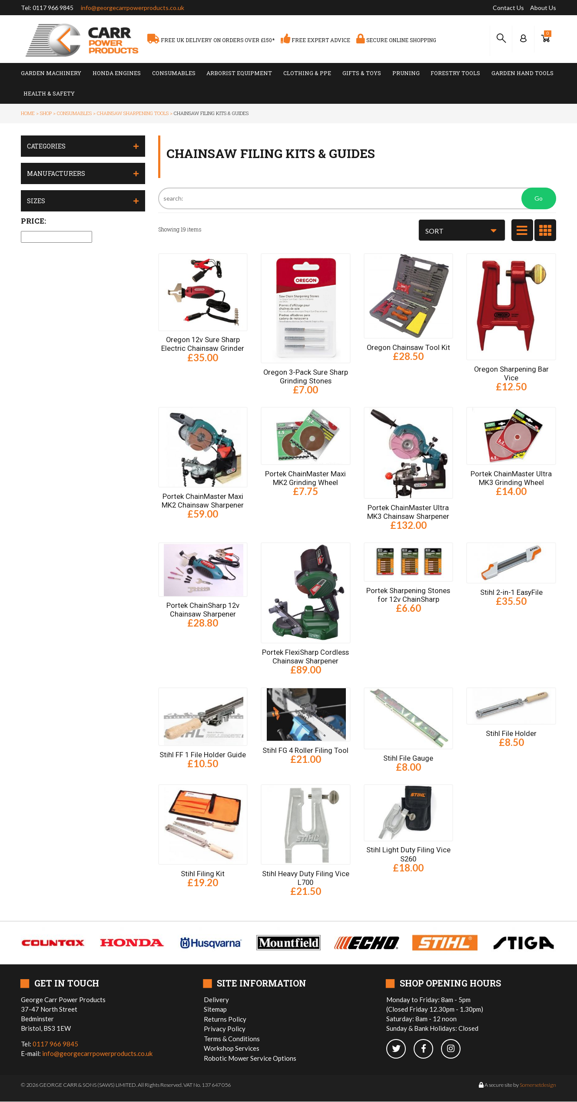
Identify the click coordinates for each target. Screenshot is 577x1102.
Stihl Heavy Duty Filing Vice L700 (305, 878)
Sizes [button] (36, 201)
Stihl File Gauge (408, 758)
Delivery (216, 999)
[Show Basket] (545, 39)
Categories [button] (46, 146)
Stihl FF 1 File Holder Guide (202, 754)
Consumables (174, 72)
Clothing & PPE (307, 72)
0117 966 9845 (53, 7)
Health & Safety (49, 93)
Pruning (406, 72)
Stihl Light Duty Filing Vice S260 (408, 854)
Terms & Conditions (232, 1039)
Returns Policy (225, 1019)
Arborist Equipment (239, 72)
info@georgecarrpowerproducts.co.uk (132, 7)
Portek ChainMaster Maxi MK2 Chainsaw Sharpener (203, 500)
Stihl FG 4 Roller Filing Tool (305, 750)
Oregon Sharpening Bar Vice (511, 373)
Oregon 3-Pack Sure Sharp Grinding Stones (305, 376)
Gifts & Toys (361, 72)
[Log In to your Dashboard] (523, 39)
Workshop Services (231, 1049)
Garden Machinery (51, 72)
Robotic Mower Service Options (250, 1058)
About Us (543, 7)
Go (538, 198)
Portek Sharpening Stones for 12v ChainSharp (408, 595)
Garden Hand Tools (522, 72)
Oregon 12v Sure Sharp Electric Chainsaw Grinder (202, 344)
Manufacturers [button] (56, 173)
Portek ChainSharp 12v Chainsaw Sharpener (202, 610)
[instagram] (454, 1049)
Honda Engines (117, 72)
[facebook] (427, 1049)
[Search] (357, 198)
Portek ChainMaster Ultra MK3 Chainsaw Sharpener (408, 512)
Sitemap (215, 1009)
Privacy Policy (224, 1029)
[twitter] (400, 1049)
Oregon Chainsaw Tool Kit (408, 347)
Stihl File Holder (511, 733)
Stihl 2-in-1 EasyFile (511, 592)
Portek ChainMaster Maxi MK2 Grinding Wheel (305, 478)
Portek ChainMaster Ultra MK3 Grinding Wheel (511, 478)
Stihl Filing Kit (203, 874)
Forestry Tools (455, 72)
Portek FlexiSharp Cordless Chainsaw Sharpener (305, 656)
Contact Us (508, 7)
